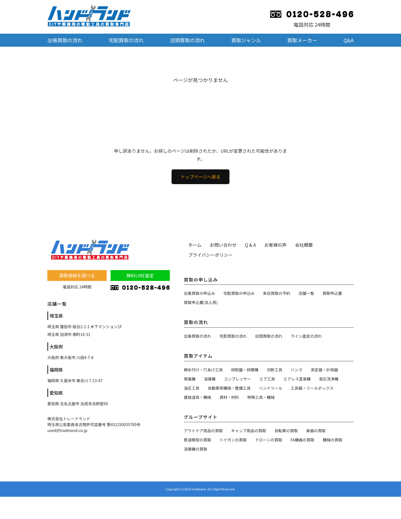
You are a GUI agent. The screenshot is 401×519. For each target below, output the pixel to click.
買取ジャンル (246, 40)
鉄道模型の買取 (197, 440)
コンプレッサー (237, 379)
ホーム (195, 244)
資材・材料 (229, 397)
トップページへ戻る (200, 176)
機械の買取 (332, 440)
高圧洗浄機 (329, 379)
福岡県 (56, 369)
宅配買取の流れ (126, 40)
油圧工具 (191, 388)
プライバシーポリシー (210, 254)
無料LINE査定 (140, 275)
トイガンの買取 (233, 440)
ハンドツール (270, 388)
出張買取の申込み (199, 293)
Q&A (348, 40)
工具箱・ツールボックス (312, 388)
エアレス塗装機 (297, 379)
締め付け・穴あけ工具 (203, 369)
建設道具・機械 (197, 397)
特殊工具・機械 (261, 397)
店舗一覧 (306, 293)
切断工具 (274, 369)
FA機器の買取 (302, 440)
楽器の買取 (316, 430)
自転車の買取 (286, 430)
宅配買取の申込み (239, 293)
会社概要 (304, 244)
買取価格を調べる (77, 275)
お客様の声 (275, 244)
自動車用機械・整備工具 (229, 388)
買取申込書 (332, 293)
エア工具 (267, 379)
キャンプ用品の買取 (248, 430)
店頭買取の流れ (187, 40)
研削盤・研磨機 (244, 369)
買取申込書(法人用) (200, 302)
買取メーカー (302, 40)
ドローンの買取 (268, 440)
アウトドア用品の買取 (203, 430)
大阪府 (56, 346)
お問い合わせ (223, 244)
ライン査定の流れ (306, 336)
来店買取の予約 (276, 293)
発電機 (189, 379)
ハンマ (296, 369)
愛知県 (56, 392)
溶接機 (210, 379)
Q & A (250, 244)
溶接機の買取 (195, 449)
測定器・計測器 (324, 369)
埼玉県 (56, 315)
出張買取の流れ (64, 40)
